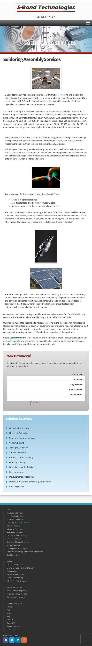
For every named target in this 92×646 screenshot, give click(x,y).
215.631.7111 (46, 16)
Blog (8, 616)
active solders (47, 101)
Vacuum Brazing (16, 443)
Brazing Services (16, 472)
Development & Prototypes (22, 477)
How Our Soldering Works (17, 591)
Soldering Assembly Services (22, 438)
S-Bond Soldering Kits (15, 574)
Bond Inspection (17, 486)
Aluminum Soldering (18, 452)
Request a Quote (13, 626)
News (9, 613)
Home (9, 510)
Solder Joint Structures (16, 597)
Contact (10, 620)
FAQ (8, 610)
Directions (11, 629)
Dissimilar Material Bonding (22, 467)
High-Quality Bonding (20, 428)
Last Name (78, 379)
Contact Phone (76, 390)
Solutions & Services (15, 513)
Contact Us (15, 338)
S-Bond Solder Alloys (15, 565)
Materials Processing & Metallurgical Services (30, 481)
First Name (78, 374)
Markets (10, 607)
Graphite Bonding (17, 462)
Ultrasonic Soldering (19, 433)
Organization (77, 384)
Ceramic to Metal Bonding (21, 457)
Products (10, 561)
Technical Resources (15, 604)
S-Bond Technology (14, 587)
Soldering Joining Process (17, 594)
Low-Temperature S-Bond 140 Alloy (20, 568)
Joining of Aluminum (18, 447)
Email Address (76, 395)
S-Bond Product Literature (17, 581)
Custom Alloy (12, 571)
